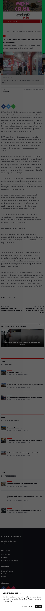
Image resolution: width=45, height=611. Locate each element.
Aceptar (38, 606)
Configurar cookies (27, 606)
